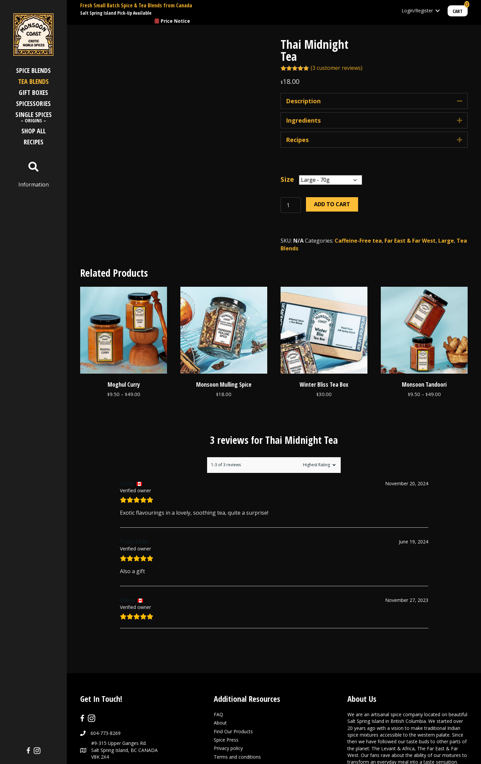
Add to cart (332, 204)
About (220, 675)
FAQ (218, 667)
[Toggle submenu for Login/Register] (438, 11)
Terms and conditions (237, 709)
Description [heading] (303, 101)
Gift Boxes (33, 92)
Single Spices (33, 118)
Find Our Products (233, 683)
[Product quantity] (291, 205)
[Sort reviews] (318, 417)
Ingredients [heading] (303, 120)
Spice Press (226, 692)
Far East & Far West (410, 240)
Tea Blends (33, 81)
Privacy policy (228, 700)
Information (33, 184)
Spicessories (33, 103)
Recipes (33, 141)
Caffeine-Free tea (358, 240)
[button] (459, 101)
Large (446, 240)
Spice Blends (33, 70)
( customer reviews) (336, 68)
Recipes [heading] (297, 140)
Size (287, 179)
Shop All (33, 130)
